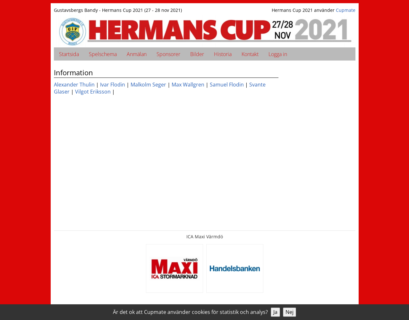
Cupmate (345, 10)
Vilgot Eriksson (93, 91)
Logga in (277, 54)
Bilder (197, 54)
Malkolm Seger (148, 84)
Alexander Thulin (74, 84)
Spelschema (103, 54)
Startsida (69, 54)
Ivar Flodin (112, 84)
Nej (289, 312)
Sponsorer (168, 54)
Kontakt (250, 54)
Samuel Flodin (227, 84)
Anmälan (137, 54)
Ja (275, 312)
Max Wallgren (188, 84)
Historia (223, 54)
